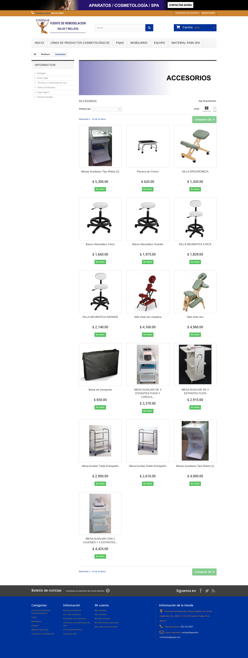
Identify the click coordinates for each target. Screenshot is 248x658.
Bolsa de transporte (100, 389)
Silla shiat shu (195, 316)
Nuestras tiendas (45, 97)
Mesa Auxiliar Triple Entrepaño (100, 466)
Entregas (41, 73)
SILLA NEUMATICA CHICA (195, 244)
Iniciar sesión (208, 13)
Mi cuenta (102, 605)
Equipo (159, 43)
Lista (215, 109)
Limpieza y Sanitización (43, 634)
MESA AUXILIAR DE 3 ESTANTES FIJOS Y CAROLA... (147, 393)
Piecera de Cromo (147, 171)
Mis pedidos (101, 610)
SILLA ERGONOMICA (195, 171)
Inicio (39, 43)
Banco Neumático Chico (100, 244)
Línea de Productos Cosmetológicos (79, 43)
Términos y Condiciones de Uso (51, 83)
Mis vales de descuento (106, 627)
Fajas (120, 43)
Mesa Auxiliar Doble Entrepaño (147, 466)
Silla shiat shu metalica (147, 316)
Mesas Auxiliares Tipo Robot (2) (100, 171)
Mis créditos (101, 614)
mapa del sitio (70, 634)
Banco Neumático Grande (147, 244)
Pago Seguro (43, 92)
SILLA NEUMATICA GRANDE (100, 316)
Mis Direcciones (102, 618)
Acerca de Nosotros (46, 87)
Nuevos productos (72, 610)
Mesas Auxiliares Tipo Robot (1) (195, 466)
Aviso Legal (42, 78)
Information (45, 65)
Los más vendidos (72, 614)
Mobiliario (138, 43)
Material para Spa (185, 43)
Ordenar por (85, 109)
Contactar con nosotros (187, 13)
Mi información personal (106, 622)
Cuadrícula (206, 109)
